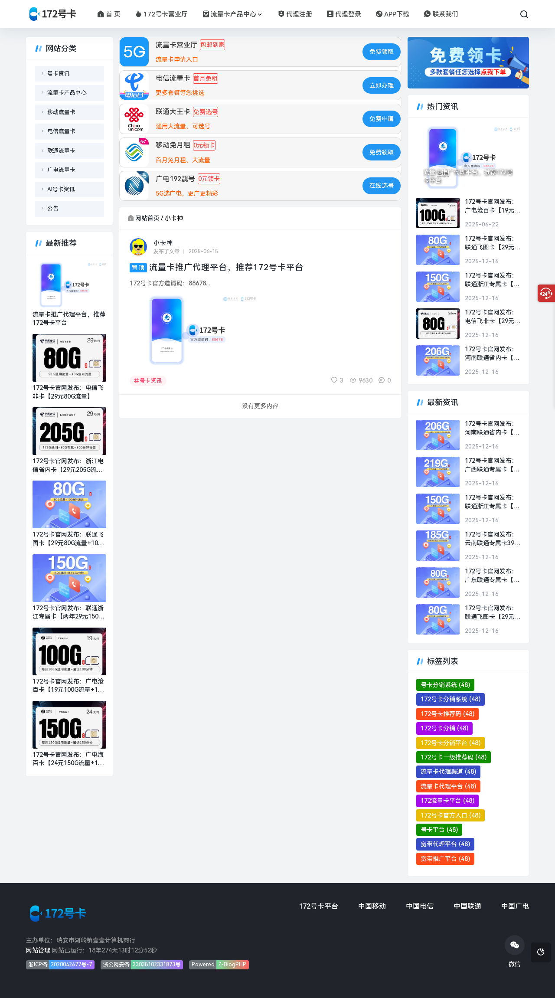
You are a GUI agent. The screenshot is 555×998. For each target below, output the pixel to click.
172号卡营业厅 (161, 14)
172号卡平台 (318, 906)
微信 (515, 951)
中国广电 (515, 906)
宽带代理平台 (445, 844)
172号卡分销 (444, 728)
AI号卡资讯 (61, 189)
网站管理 (38, 950)
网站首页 (147, 218)
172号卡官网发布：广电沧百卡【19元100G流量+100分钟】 (69, 686)
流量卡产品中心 (229, 14)
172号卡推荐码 (447, 713)
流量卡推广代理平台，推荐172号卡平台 (226, 267)
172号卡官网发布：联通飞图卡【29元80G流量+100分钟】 (68, 539)
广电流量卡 (61, 170)
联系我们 (441, 14)
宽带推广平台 (445, 858)
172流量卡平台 (447, 800)
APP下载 (392, 14)
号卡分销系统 (445, 684)
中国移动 (372, 906)
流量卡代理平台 (448, 786)
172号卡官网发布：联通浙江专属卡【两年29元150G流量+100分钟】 (68, 613)
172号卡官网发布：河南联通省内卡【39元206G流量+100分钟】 (492, 354)
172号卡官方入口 (450, 815)
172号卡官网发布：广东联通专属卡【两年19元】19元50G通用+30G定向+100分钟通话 (492, 576)
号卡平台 (439, 829)
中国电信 (420, 906)
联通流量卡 (61, 150)
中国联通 (467, 906)
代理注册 (295, 14)
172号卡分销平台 (450, 743)
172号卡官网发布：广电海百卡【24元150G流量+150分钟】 (69, 759)
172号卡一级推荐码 (453, 757)
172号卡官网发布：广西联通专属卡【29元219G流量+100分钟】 (492, 465)
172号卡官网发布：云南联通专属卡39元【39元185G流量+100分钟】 (492, 539)
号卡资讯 (148, 381)
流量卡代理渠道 (448, 771)
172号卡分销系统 (450, 699)
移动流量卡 (61, 112)
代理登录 (344, 14)
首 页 (109, 14)
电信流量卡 (61, 131)
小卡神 (163, 242)
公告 (53, 208)
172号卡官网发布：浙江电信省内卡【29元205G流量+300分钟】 (68, 466)
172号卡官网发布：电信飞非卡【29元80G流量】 (68, 392)
